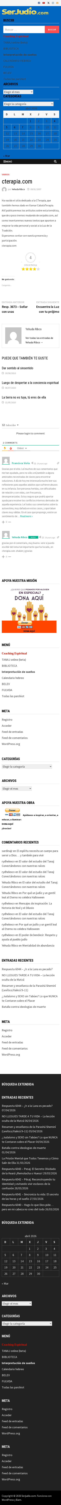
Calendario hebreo (13, 678)
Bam (18, 1499)
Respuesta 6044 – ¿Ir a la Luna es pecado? (27, 969)
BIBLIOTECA (11, 48)
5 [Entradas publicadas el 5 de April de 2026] (6, 127)
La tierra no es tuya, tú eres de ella (24, 397)
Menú (7, 161)
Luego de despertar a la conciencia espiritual (30, 383)
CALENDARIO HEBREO (17, 61)
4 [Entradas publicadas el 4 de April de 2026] (54, 121)
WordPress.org (11, 744)
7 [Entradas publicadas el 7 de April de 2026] (22, 127)
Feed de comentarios (15, 738)
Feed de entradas (12, 732)
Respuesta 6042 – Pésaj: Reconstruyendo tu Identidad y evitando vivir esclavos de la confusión (28, 1183)
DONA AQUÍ (29, 631)
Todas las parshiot (14, 79)
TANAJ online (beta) (15, 42)
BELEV (7, 73)
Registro (7, 719)
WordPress (8, 1499)
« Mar (6, 156)
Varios (5, 174)
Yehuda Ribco (18, 189)
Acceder (7, 726)
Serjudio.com (29, 1495)
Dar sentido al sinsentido (17, 368)
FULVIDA (8, 67)
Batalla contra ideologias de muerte (24, 1007)
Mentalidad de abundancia (38, 945)
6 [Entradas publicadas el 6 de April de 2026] (14, 127)
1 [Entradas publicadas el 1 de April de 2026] (30, 121)
